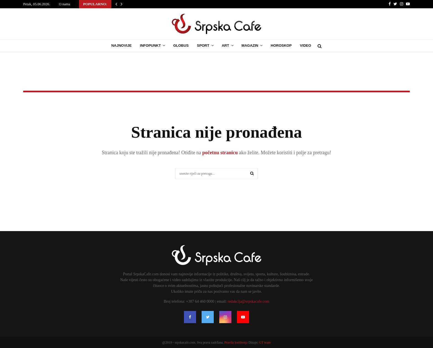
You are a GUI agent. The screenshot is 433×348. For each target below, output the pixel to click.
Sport (203, 45)
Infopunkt (150, 45)
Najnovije (121, 45)
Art (225, 45)
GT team (265, 342)
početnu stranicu (219, 152)
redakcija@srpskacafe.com (248, 301)
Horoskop (281, 45)
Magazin (250, 45)
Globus (181, 45)
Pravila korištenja (236, 342)
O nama (64, 4)
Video (305, 45)
